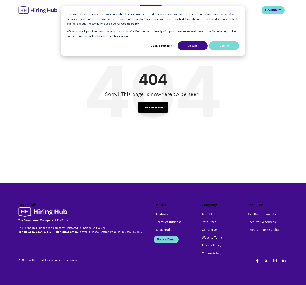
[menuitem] (155, 230)
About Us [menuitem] (208, 214)
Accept (192, 45)
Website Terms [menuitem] (212, 237)
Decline (224, 45)
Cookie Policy (130, 23)
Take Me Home (153, 107)
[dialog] (153, 31)
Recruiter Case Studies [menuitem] (263, 230)
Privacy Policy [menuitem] (211, 245)
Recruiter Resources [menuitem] (262, 222)
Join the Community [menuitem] (262, 214)
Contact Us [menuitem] (209, 230)
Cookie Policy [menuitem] (211, 253)
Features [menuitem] (162, 214)
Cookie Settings (161, 45)
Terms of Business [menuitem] (168, 222)
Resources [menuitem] (209, 222)
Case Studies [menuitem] (165, 230)
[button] (257, 260)
